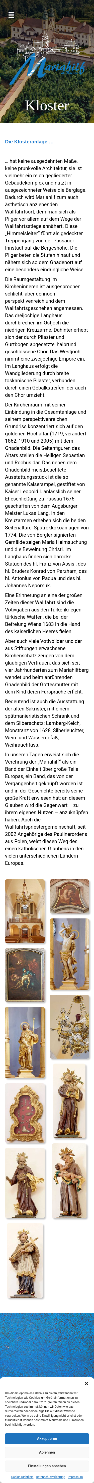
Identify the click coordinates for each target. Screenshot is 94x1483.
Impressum (75, 1477)
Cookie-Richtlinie (22, 1477)
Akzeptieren (47, 1438)
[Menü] (11, 15)
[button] (86, 1383)
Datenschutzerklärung (50, 1477)
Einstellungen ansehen (47, 1466)
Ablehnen (47, 1452)
